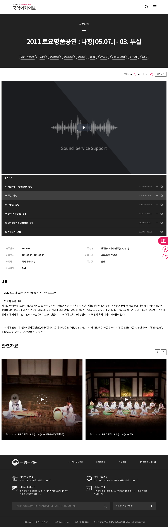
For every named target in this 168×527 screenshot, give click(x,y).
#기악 (92, 57)
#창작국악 (68, 57)
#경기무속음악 (118, 57)
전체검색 (146, 7)
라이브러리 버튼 (163, 241)
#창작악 (81, 57)
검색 (105, 506)
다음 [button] (163, 352)
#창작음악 (54, 57)
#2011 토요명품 (28, 57)
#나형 (42, 57)
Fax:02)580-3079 (81, 522)
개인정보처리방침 (76, 462)
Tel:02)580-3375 (61, 522)
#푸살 (144, 57)
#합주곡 (103, 57)
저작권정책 (100, 462)
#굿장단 (133, 57)
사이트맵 (122, 462)
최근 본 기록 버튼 (165, 256)
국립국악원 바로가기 (148, 462)
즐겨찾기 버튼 (165, 249)
